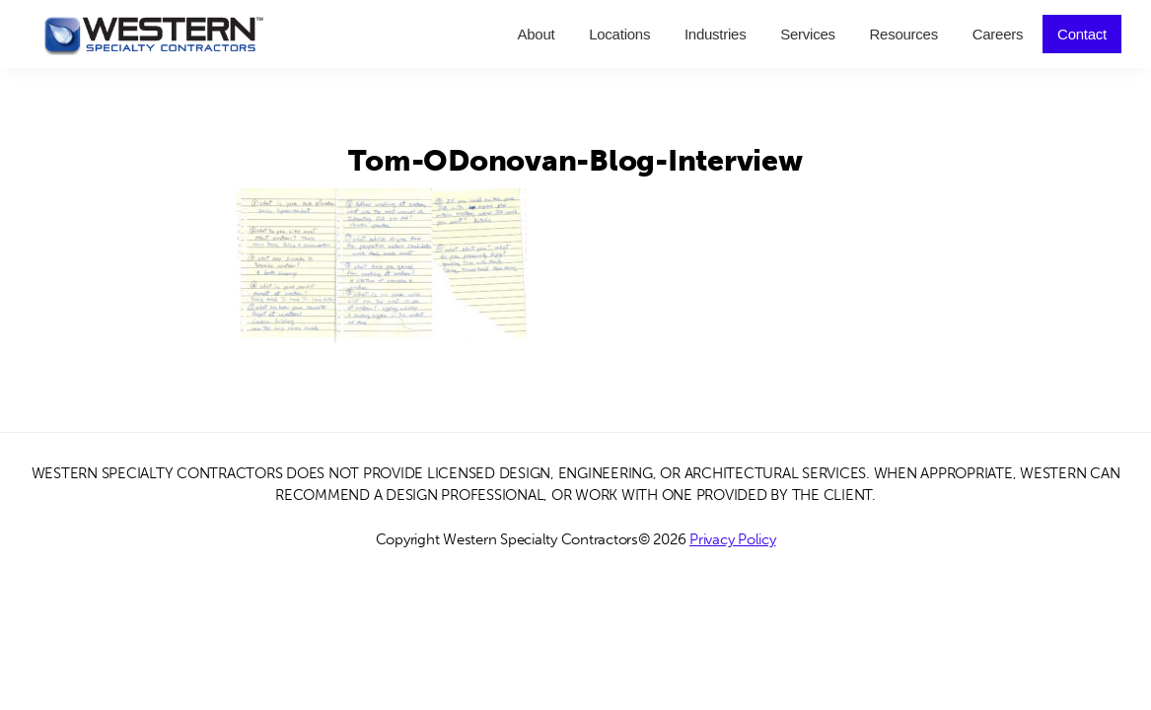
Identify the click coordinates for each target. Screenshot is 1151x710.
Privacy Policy (732, 539)
